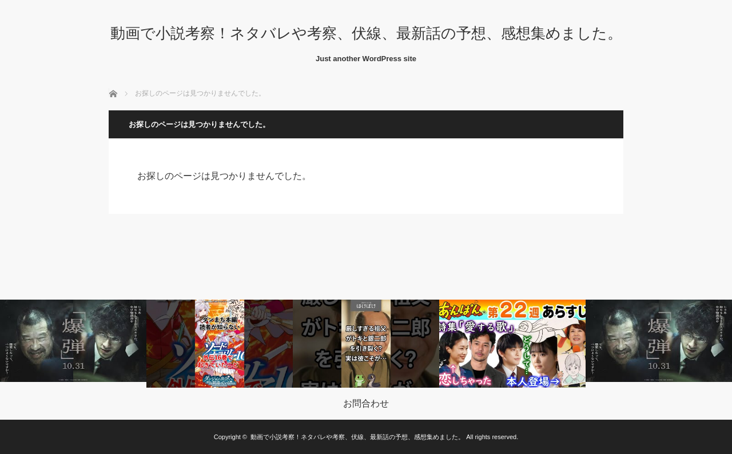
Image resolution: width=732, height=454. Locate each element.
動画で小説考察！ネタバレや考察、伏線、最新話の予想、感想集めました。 (366, 33)
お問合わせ (366, 403)
